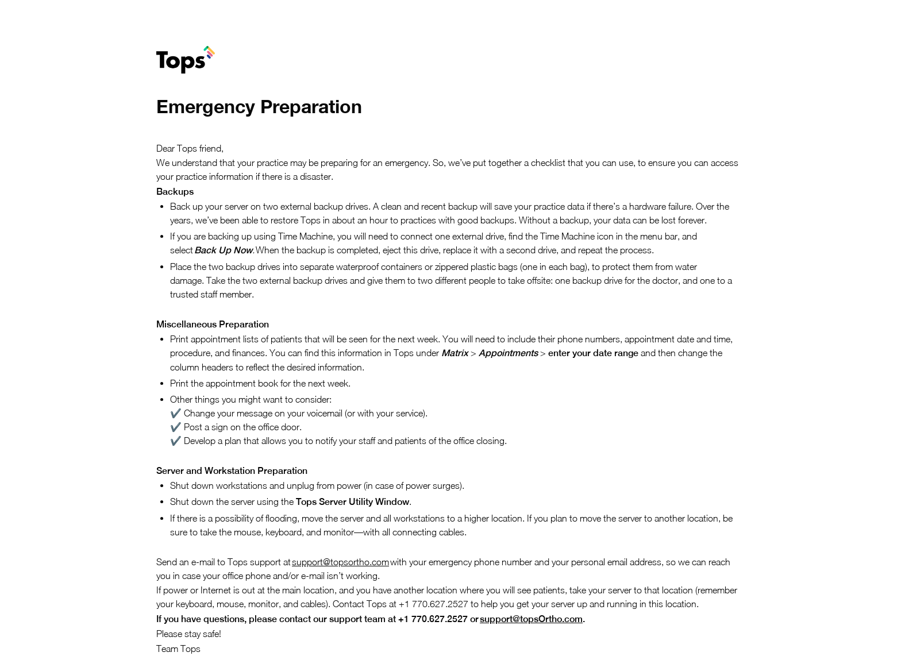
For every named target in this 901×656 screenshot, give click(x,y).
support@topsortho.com (340, 562)
